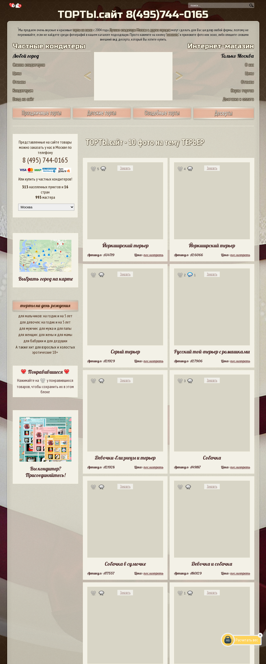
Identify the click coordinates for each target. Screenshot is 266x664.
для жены (46, 334)
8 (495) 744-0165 (45, 160)
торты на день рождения (45, 305)
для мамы (64, 334)
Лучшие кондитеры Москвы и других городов (140, 30)
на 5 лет (66, 315)
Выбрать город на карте (45, 278)
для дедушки (57, 340)
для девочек (30, 322)
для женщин (27, 334)
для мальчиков (30, 315)
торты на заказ (82, 30)
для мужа (46, 328)
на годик (50, 315)
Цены (17, 73)
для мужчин (28, 328)
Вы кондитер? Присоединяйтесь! (45, 471)
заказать (172, 34)
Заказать (125, 168)
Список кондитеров (29, 65)
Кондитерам (23, 90)
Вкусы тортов (242, 90)
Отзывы (19, 82)
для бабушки (33, 340)
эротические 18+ (45, 352)
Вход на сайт (23, 99)
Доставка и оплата (238, 99)
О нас (249, 65)
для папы (64, 328)
